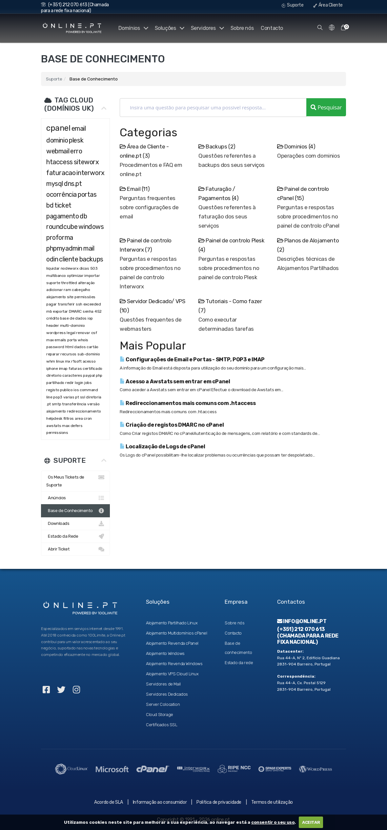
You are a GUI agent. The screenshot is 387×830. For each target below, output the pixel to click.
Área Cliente (328, 5)
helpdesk (54, 418)
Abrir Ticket (75, 549)
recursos (68, 354)
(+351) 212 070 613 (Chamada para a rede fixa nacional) (75, 7)
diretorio (53, 375)
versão (93, 404)
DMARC (75, 311)
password (55, 347)
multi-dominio (72, 325)
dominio (57, 140)
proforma (59, 237)
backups (91, 259)
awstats (53, 425)
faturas (75, 368)
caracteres (72, 375)
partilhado (55, 382)
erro (76, 151)
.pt (48, 404)
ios (76, 390)
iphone (52, 368)
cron (88, 418)
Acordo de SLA (108, 802)
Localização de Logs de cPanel (162, 446)
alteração (86, 282)
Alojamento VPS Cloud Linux (172, 673)
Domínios (131, 28)
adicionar (54, 289)
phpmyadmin (64, 248)
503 (94, 268)
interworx (90, 173)
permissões (84, 297)
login (79, 382)
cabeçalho (81, 289)
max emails (56, 340)
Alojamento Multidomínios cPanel (176, 633)
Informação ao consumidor (160, 802)
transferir (66, 304)
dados (80, 347)
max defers (72, 425)
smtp (56, 404)
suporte (53, 282)
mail (88, 248)
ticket (62, 205)
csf (94, 332)
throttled (69, 282)
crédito (52, 318)
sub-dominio (88, 354)
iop (90, 318)
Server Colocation (163, 704)
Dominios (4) (296, 146)
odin (52, 259)
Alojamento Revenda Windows (174, 663)
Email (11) (135, 189)
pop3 (57, 397)
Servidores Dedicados (167, 694)
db (83, 216)
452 (98, 311)
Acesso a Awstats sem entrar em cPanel (175, 381)
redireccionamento (84, 411)
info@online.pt (302, 621)
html (69, 347)
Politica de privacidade (218, 802)
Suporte (292, 5)
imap (63, 368)
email (78, 128)
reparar (52, 354)
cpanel (58, 128)
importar (92, 275)
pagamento (62, 216)
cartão (92, 347)
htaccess (59, 162)
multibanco (56, 275)
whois (83, 340)
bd (49, 205)
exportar (60, 311)
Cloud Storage (159, 714)
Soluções (168, 28)
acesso (89, 361)
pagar (51, 304)
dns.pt (73, 184)
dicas (84, 268)
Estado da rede (239, 662)
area (79, 418)
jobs (88, 382)
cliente (68, 259)
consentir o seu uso (273, 822)
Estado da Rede (75, 536)
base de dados (73, 318)
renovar (83, 332)
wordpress (56, 332)
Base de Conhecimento (75, 511)
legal (71, 332)
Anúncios (75, 498)
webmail (57, 151)
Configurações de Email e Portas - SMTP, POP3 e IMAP (192, 359)
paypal (89, 375)
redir (69, 382)
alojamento (56, 411)
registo (52, 390)
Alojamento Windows (165, 653)
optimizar (75, 275)
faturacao (60, 173)
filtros (68, 418)
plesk (76, 140)
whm (50, 361)
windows (91, 227)
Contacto (272, 28)
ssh (79, 304)
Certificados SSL (161, 724)
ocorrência (61, 194)
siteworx (86, 162)
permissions (57, 432)
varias (68, 397)
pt (77, 397)
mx (67, 361)
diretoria (93, 397)
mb (49, 311)
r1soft (76, 361)
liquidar (53, 268)
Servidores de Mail (163, 684)
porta (72, 340)
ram (67, 289)
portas (87, 194)
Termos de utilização (272, 802)
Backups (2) (216, 146)
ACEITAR (311, 822)
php (99, 375)
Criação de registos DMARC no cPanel (172, 425)
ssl (82, 397)
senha (88, 311)
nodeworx (69, 268)
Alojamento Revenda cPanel (172, 643)
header (52, 325)
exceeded (92, 304)
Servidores (206, 28)
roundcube (61, 227)
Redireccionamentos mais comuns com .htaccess (188, 403)
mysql (54, 184)
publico (66, 390)
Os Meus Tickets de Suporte (75, 480)
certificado (92, 368)
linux (60, 361)
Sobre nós (242, 28)
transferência (74, 404)
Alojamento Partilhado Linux (171, 622)
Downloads (75, 523)
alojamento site (59, 297)
